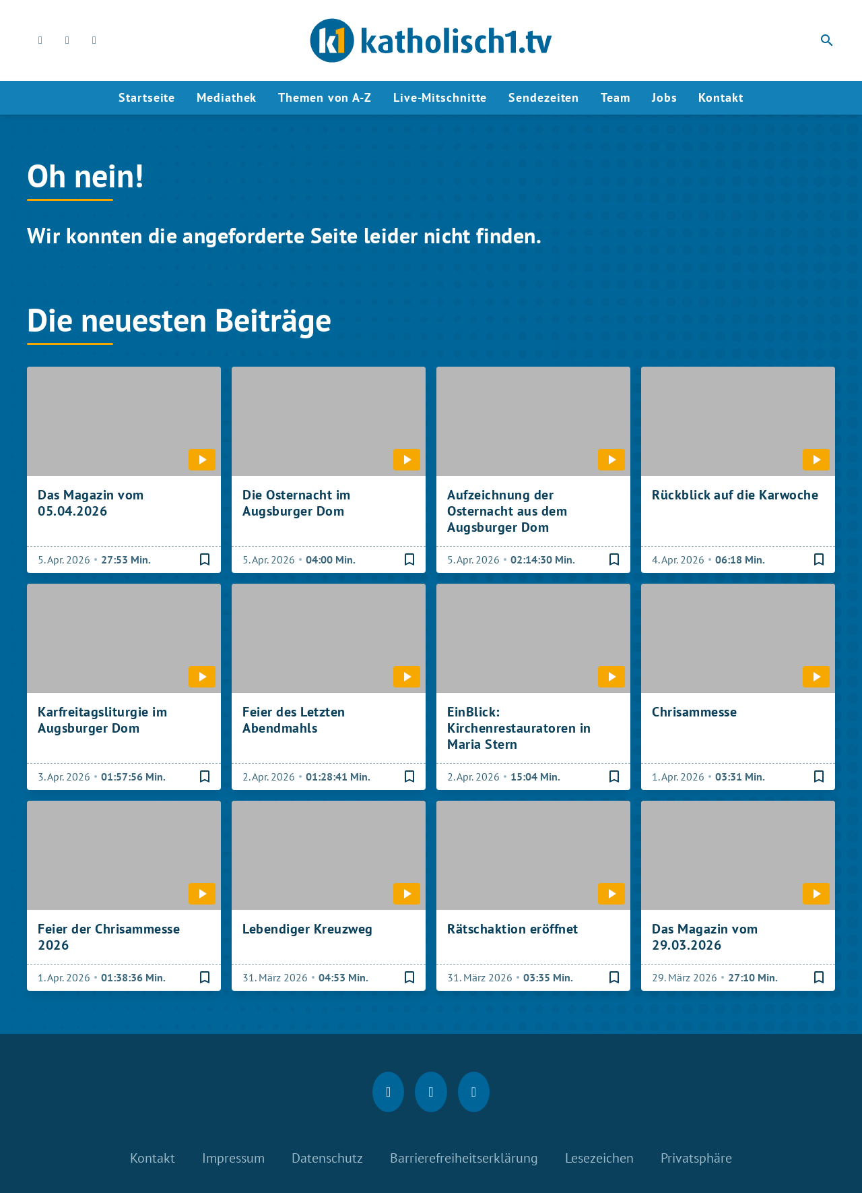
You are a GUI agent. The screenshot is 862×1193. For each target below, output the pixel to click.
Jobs (664, 97)
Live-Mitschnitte (440, 97)
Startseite (147, 97)
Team (615, 97)
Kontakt (720, 97)
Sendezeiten (543, 97)
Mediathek (227, 97)
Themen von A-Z (325, 97)
